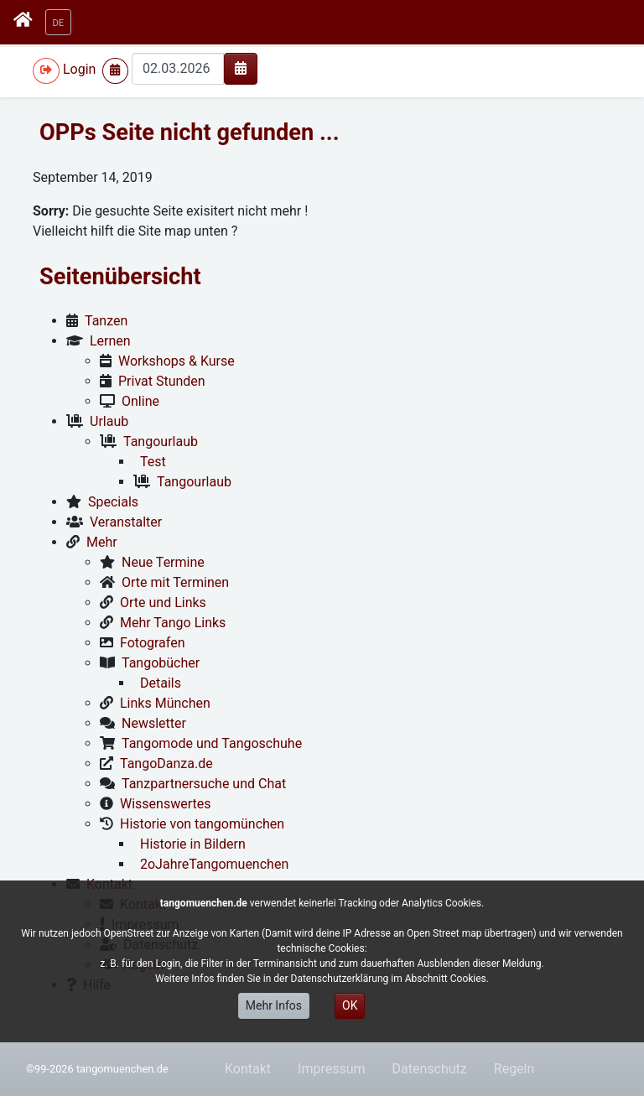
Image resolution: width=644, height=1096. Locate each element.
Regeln (514, 1069)
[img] (241, 68)
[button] (58, 22)
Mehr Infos (274, 1005)
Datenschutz (429, 1069)
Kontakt (248, 1069)
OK (349, 1005)
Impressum (332, 1069)
